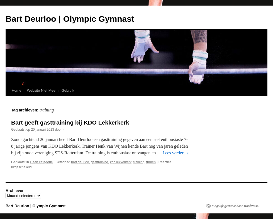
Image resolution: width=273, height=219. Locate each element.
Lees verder (175, 152)
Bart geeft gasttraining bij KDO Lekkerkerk (70, 122)
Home (16, 90)
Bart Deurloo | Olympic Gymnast (70, 18)
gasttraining (99, 162)
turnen (151, 162)
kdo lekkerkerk (120, 162)
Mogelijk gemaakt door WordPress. (235, 206)
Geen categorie (41, 162)
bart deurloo (80, 162)
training (138, 162)
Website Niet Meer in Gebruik (50, 90)
